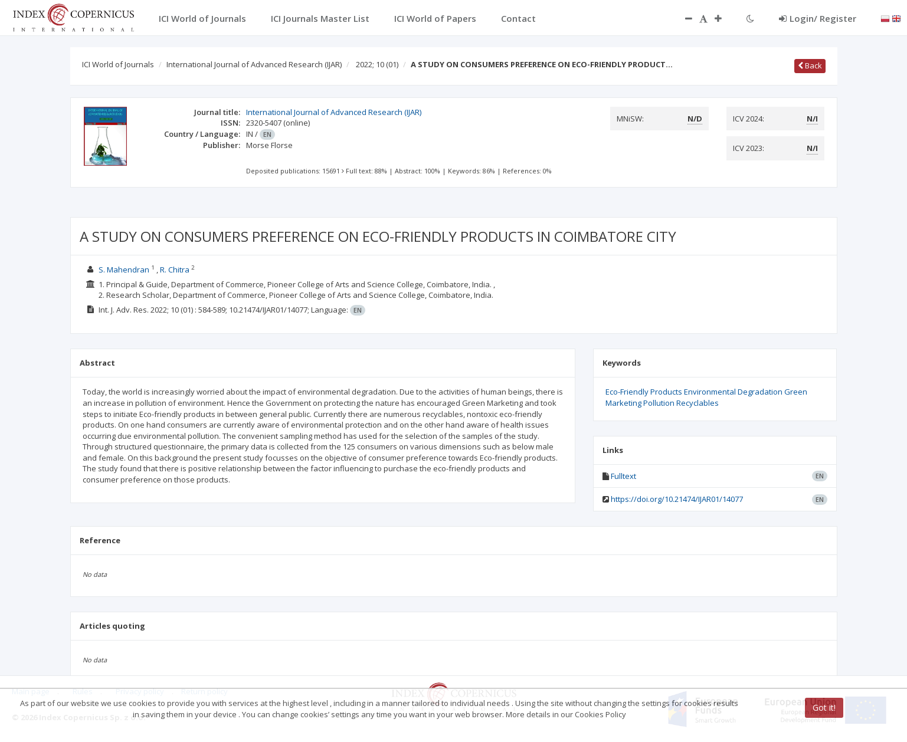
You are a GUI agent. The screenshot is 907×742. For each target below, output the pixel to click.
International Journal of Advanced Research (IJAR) (254, 64)
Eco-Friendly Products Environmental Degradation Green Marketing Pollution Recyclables (706, 397)
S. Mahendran (124, 269)
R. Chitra (174, 269)
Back (810, 65)
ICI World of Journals (118, 64)
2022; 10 (377, 64)
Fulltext (623, 476)
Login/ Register (817, 18)
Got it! (824, 707)
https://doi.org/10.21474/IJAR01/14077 (677, 499)
